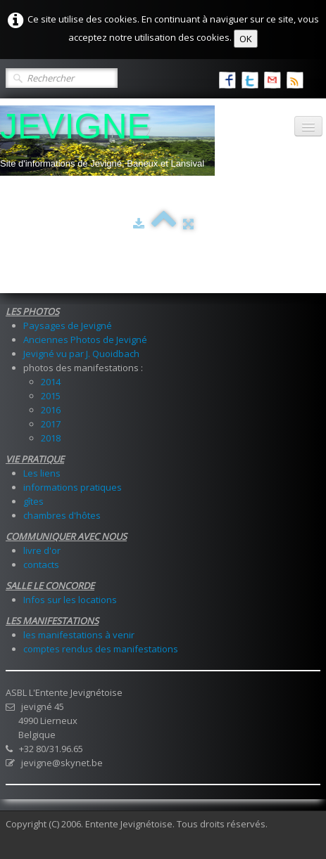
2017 (51, 424)
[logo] (107, 140)
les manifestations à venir (78, 634)
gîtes (33, 501)
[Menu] (308, 126)
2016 (51, 409)
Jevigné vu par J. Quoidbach (81, 353)
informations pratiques (72, 487)
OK (245, 38)
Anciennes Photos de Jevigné (85, 339)
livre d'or (42, 550)
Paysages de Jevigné (67, 325)
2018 (51, 438)
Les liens (42, 473)
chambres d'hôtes (62, 515)
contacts (41, 564)
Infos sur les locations (70, 599)
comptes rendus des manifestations (100, 648)
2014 (51, 381)
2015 (51, 395)
